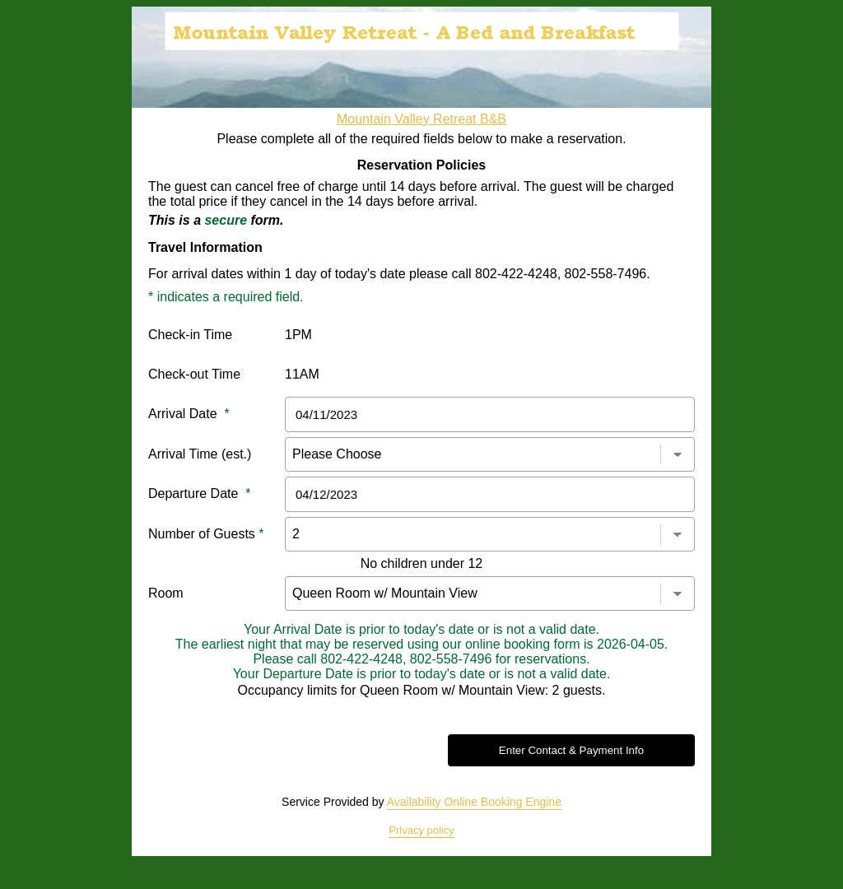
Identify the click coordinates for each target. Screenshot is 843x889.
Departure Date (199, 493)
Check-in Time (190, 335)
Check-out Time (194, 374)
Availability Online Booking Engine (474, 801)
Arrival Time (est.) (199, 454)
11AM (302, 374)
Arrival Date (189, 414)
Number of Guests (206, 534)
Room (166, 593)
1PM (298, 335)
